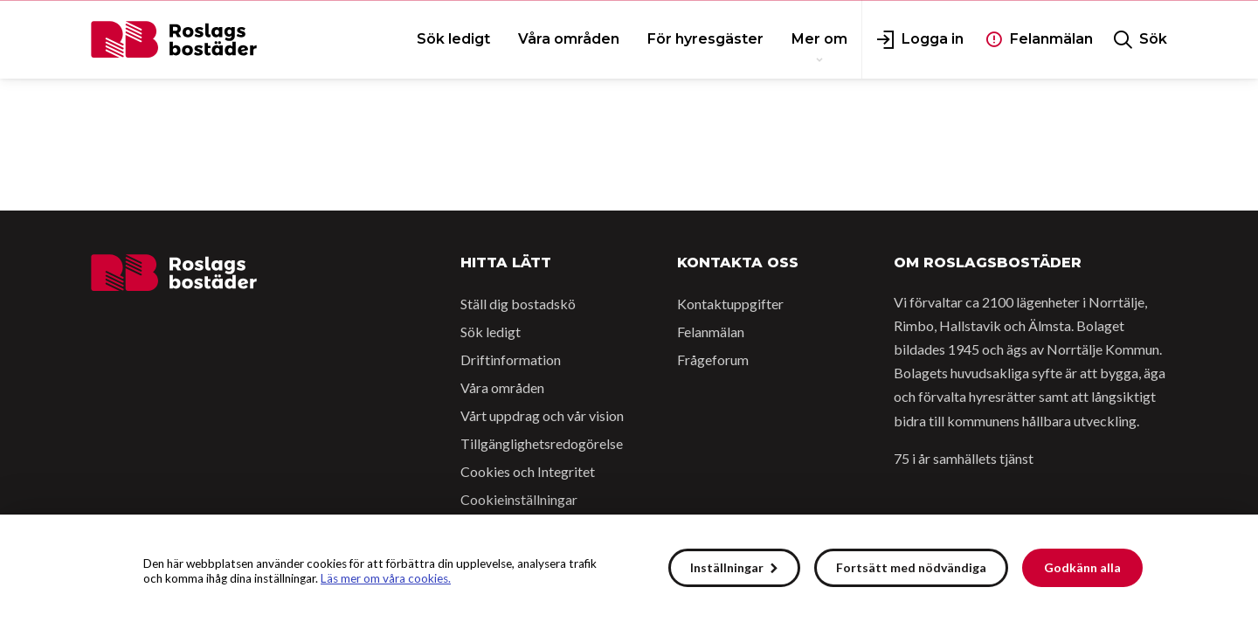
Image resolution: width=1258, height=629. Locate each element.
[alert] (629, 572)
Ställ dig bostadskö (518, 303)
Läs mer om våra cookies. (386, 578)
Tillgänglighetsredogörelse (541, 443)
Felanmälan (710, 331)
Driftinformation (510, 359)
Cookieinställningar (518, 499)
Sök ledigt (490, 331)
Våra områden (502, 387)
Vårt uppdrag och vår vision (542, 415)
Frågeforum (713, 359)
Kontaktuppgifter (730, 303)
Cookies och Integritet (527, 471)
